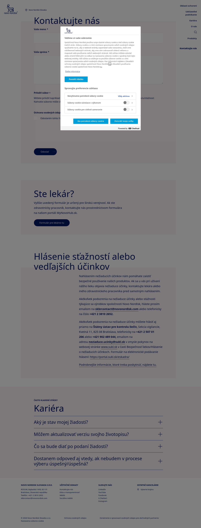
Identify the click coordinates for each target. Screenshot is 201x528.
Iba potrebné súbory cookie (91, 121)
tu (110, 64)
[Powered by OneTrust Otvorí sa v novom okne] (128, 128)
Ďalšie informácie (72, 71)
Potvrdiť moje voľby (124, 121)
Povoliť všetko (76, 79)
